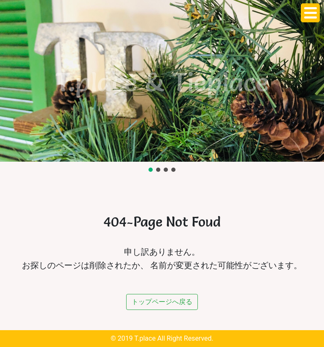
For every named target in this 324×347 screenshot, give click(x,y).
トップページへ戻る (162, 302)
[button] (150, 170)
